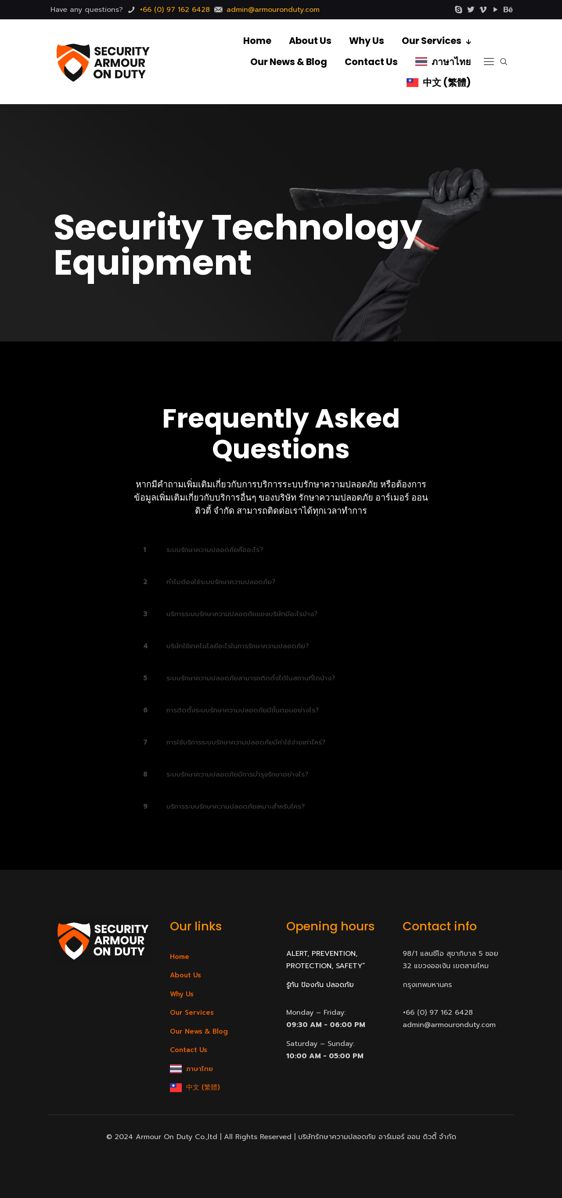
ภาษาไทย (199, 1069)
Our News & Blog (199, 1031)
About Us (185, 975)
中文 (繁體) (203, 1087)
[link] (281, 550)
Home (179, 957)
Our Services (192, 1012)
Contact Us (188, 1050)
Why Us (182, 994)
